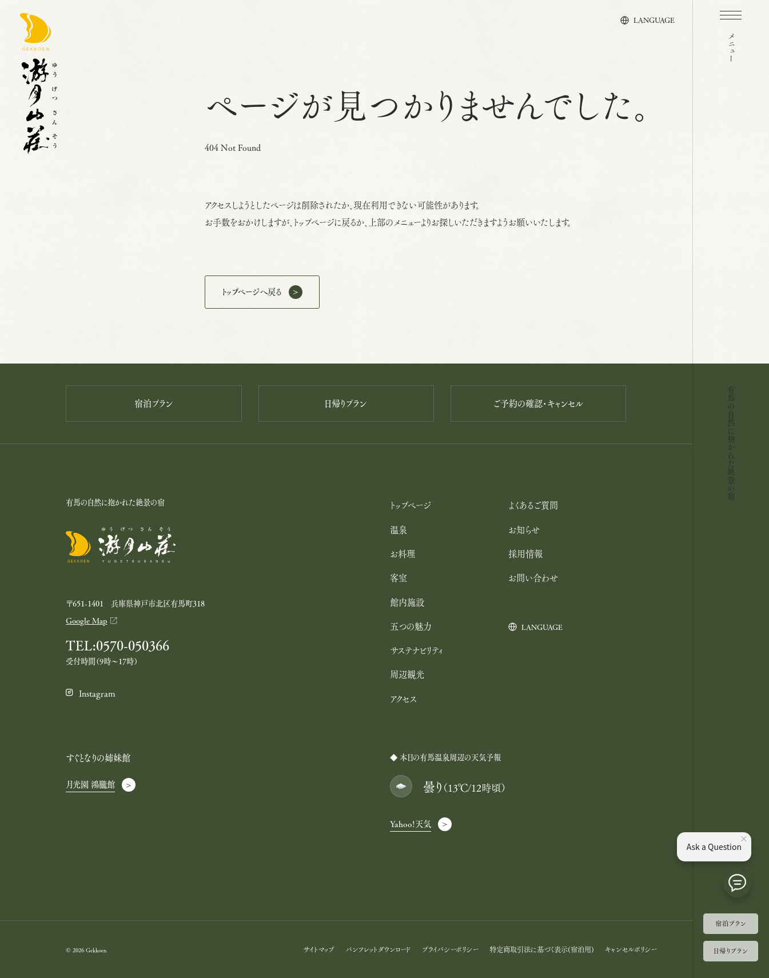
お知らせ (524, 529)
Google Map (86, 620)
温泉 (398, 529)
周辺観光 (407, 674)
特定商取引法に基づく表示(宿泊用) (541, 949)
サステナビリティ (416, 650)
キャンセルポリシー (631, 949)
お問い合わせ (533, 577)
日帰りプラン (731, 950)
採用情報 (525, 553)
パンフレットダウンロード (378, 949)
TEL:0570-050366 (117, 646)
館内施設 (407, 602)
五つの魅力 (411, 626)
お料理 (402, 553)
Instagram (97, 693)
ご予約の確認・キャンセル (538, 403)
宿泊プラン (730, 923)
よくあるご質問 (533, 505)
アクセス (403, 699)
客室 (398, 577)
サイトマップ (318, 949)
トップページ (410, 505)
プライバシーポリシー (450, 949)
